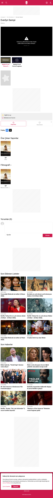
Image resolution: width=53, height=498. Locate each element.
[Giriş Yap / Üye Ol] (46, 2)
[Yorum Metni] (28, 227)
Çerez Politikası (7, 483)
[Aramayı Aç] (6, 2)
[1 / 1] (6, 150)
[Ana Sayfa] (27, 2)
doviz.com (26, 491)
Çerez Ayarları (6, 486)
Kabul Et (15, 486)
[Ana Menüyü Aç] (2, 2)
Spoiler (9, 235)
